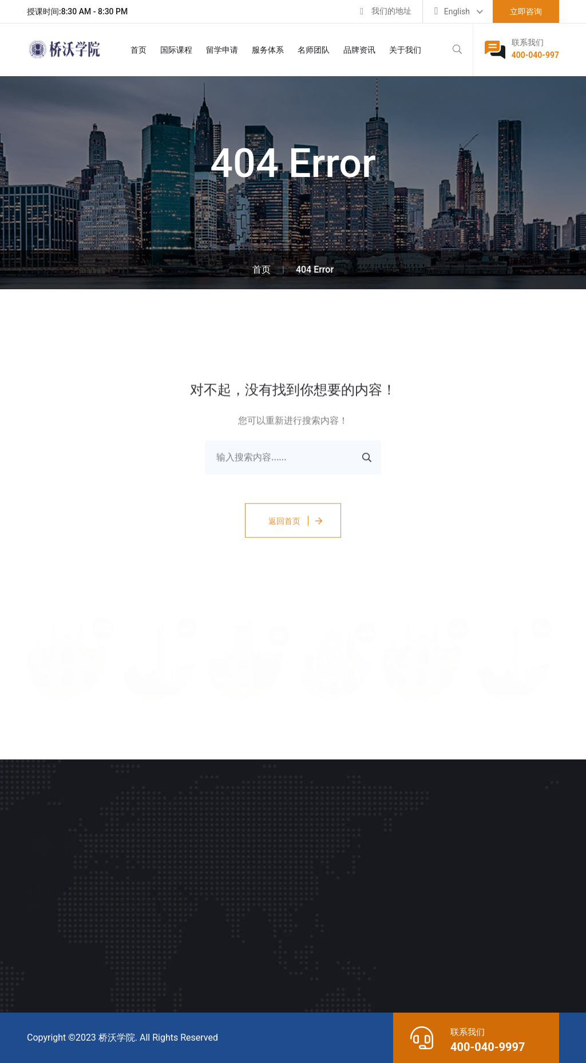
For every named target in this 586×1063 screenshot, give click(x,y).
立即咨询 (526, 11)
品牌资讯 (359, 49)
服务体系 (268, 49)
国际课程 (176, 49)
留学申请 (222, 49)
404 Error (315, 269)
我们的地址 (391, 10)
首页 (138, 49)
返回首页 (284, 522)
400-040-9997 (487, 1047)
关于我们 (405, 49)
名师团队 (314, 49)
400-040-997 (535, 55)
